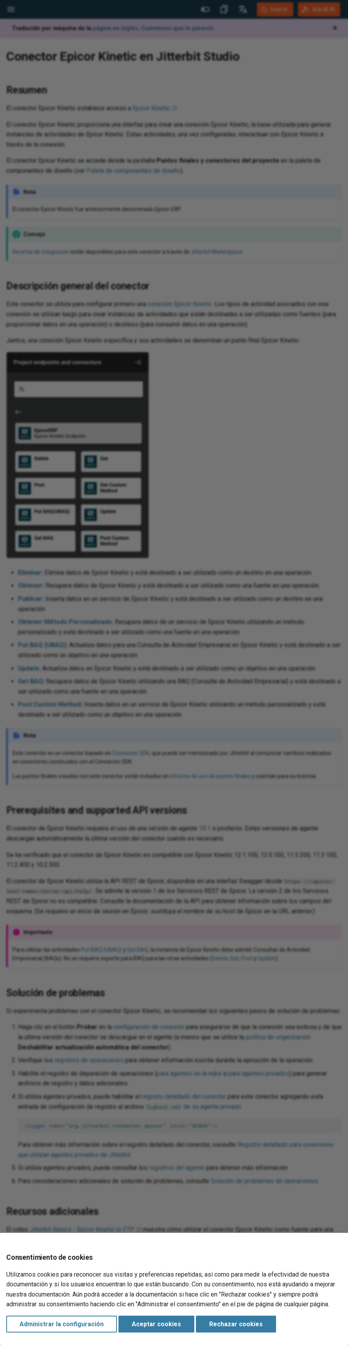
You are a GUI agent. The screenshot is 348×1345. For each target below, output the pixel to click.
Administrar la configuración (62, 1324)
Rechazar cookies (236, 1324)
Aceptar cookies (156, 1324)
